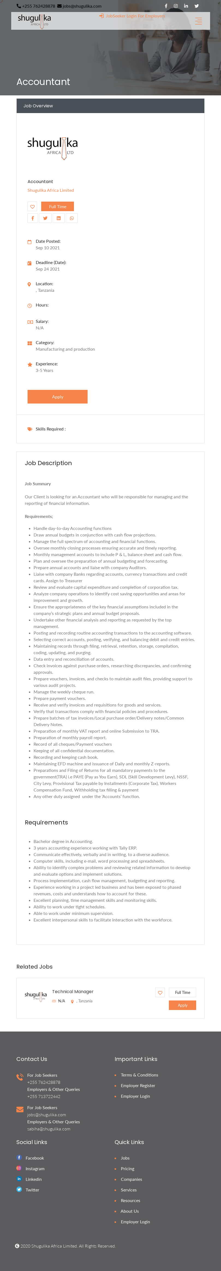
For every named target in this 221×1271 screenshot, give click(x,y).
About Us (127, 1211)
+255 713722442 (43, 1096)
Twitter (32, 1189)
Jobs (122, 1157)
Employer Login (132, 1096)
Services (126, 1189)
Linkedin (34, 1179)
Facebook (35, 1157)
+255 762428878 (36, 5)
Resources (127, 1200)
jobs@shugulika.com (79, 5)
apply (57, 396)
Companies (128, 1179)
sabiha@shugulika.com (48, 1128)
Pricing (124, 1168)
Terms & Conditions (136, 1074)
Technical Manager (73, 992)
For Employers (151, 15)
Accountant (40, 181)
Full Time (57, 206)
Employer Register (135, 1085)
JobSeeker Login (118, 15)
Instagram (35, 1168)
